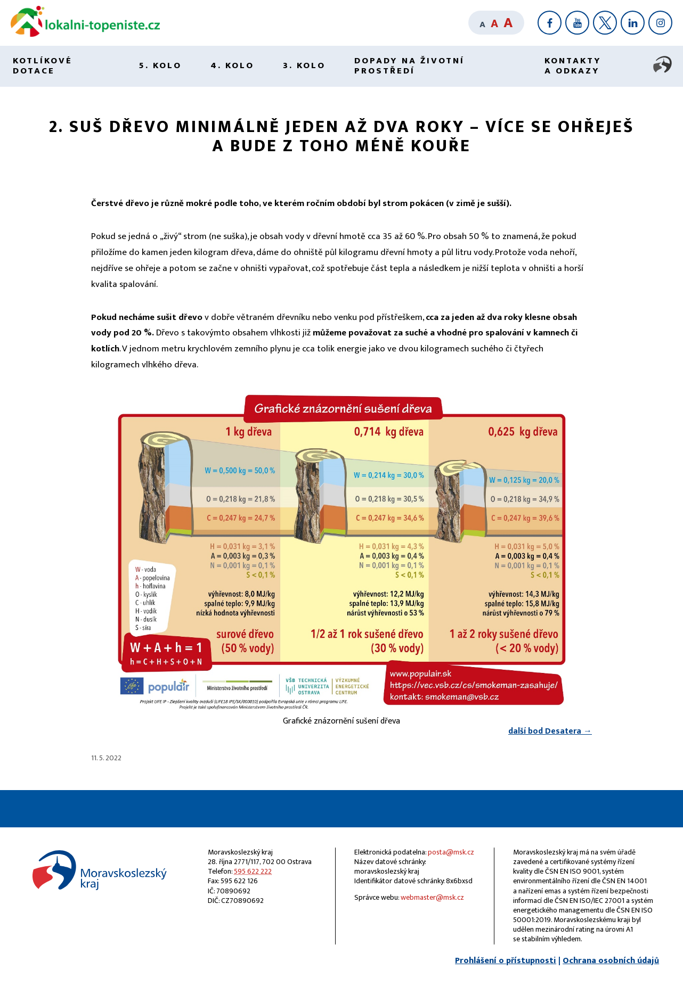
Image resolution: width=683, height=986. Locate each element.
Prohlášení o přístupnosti (505, 961)
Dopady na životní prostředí (409, 66)
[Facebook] (550, 23)
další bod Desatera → (550, 731)
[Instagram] (660, 23)
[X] (605, 23)
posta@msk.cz (451, 852)
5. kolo (160, 65)
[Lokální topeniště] (85, 34)
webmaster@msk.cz (432, 897)
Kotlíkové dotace (42, 66)
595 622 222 (253, 871)
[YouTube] (577, 23)
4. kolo (232, 65)
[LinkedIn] (633, 23)
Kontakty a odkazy (572, 66)
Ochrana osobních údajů (611, 961)
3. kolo (304, 65)
